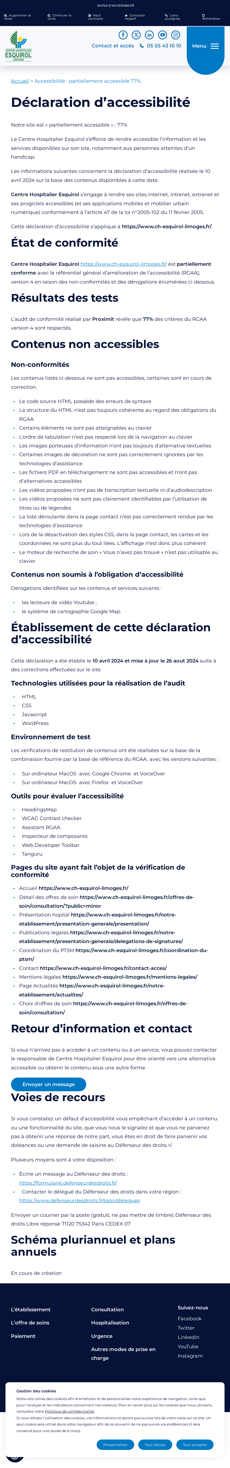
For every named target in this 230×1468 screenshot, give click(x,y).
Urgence (102, 1338)
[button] (22, 17)
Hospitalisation (110, 1325)
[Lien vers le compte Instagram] (175, 34)
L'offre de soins (30, 1325)
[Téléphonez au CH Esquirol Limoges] (159, 47)
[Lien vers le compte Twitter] (136, 34)
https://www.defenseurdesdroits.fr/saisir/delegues (79, 1203)
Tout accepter (195, 1445)
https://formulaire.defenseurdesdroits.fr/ (68, 1185)
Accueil (20, 83)
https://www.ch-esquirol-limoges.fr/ (124, 266)
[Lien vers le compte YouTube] (162, 34)
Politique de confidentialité (69, 1411)
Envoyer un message (48, 1087)
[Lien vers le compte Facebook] (123, 34)
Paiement (23, 1338)
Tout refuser (155, 1445)
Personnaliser (115, 1445)
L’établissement (31, 1312)
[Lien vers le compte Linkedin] (149, 34)
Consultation (107, 1312)
